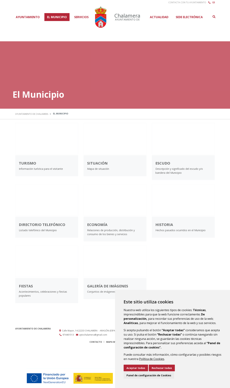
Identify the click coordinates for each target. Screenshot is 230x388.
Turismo (27, 163)
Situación (97, 163)
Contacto (95, 341)
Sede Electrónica (189, 17)
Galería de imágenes (107, 286)
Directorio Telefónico (42, 224)
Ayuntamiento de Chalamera (31, 114)
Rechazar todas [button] (162, 368)
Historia (164, 224)
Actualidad (159, 17)
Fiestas (26, 286)
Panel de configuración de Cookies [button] (148, 375)
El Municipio (57, 17)
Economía (97, 224)
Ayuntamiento (28, 17)
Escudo (162, 163)
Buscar (213, 16)
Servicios (81, 17)
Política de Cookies (151, 359)
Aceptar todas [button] (135, 368)
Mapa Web (112, 341)
